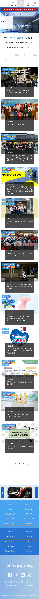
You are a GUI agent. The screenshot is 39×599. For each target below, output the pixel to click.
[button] (2, 492)
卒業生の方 (29, 536)
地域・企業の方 (10, 541)
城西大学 (21, 585)
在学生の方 (10, 536)
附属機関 (29, 523)
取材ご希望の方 (10, 551)
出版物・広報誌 (10, 523)
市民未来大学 (9, 43)
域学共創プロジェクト (24, 43)
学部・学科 (29, 514)
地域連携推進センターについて (18, 47)
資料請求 (29, 541)
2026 (8, 55)
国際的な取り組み (10, 514)
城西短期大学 (30, 585)
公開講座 (29, 38)
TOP (5, 38)
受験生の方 (10, 531)
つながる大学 (29, 504)
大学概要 (10, 504)
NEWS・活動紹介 (16, 38)
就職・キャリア (29, 519)
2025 (18, 55)
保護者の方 (29, 531)
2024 (27, 55)
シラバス (29, 551)
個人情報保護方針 (11, 582)
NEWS (10, 509)
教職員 (29, 546)
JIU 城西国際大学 (4, 3)
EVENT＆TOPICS (29, 509)
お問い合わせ (13, 5)
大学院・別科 (10, 519)
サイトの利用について (26, 582)
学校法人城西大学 (10, 585)
